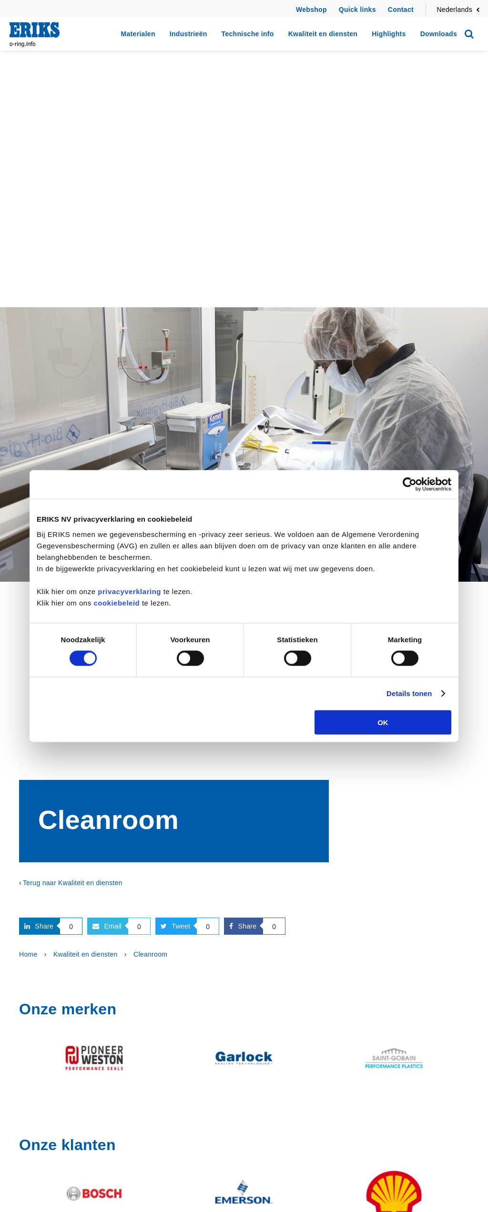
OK (382, 722)
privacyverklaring (129, 591)
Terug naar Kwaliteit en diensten (72, 883)
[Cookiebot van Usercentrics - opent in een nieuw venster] (409, 484)
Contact (401, 9)
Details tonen (409, 693)
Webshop (311, 9)
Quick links (357, 9)
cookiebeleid (116, 602)
